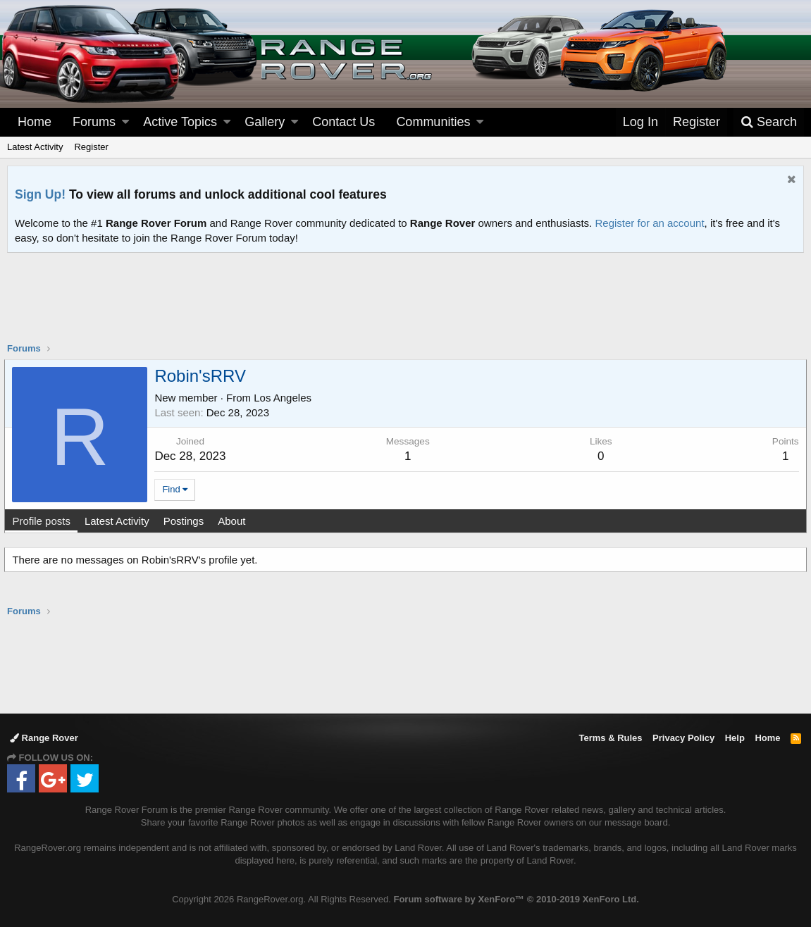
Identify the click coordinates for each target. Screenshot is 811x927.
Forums (94, 122)
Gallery (264, 122)
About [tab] (234, 521)
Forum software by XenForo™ (515, 899)
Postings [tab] (186, 521)
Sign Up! (40, 194)
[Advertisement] (405, 306)
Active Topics (180, 122)
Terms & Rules (610, 738)
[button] (125, 122)
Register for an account (649, 223)
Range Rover (44, 738)
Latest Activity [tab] (119, 521)
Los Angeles (285, 398)
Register (91, 147)
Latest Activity (35, 147)
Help (735, 738)
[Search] (768, 122)
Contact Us (343, 122)
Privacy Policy (683, 738)
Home (34, 122)
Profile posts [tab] (44, 521)
